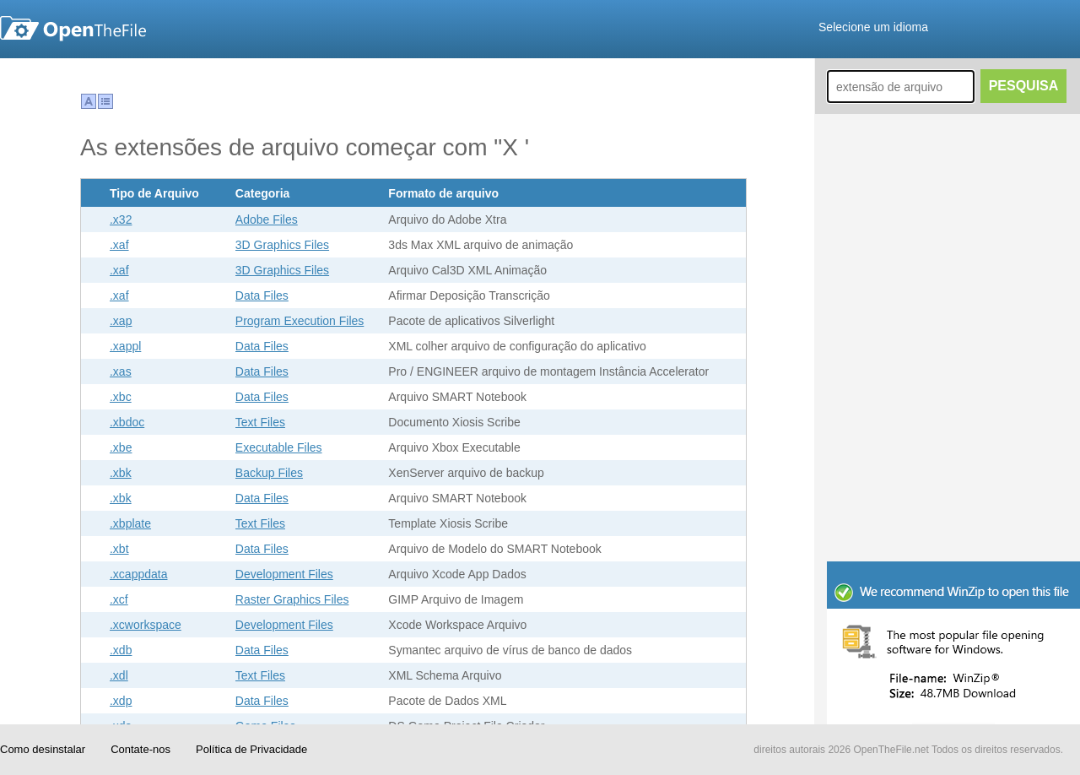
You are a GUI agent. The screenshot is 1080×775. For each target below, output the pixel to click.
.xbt (119, 549)
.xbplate (130, 523)
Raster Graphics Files (292, 599)
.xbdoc (127, 422)
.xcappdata (139, 574)
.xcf (119, 599)
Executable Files (278, 447)
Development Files (284, 574)
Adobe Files (266, 219)
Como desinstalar (42, 749)
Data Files (262, 295)
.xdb (121, 650)
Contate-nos (140, 749)
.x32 (121, 219)
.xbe (121, 447)
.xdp (121, 700)
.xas (121, 371)
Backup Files (269, 473)
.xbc (121, 397)
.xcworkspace (145, 624)
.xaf (119, 245)
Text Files (260, 422)
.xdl (119, 675)
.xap (121, 321)
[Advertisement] (953, 447)
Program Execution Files (299, 321)
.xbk (121, 473)
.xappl (125, 346)
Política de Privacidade (251, 749)
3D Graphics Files (282, 245)
